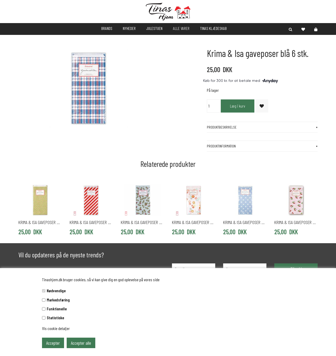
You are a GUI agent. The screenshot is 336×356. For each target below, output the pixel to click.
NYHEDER (129, 28)
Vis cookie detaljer (56, 328)
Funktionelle (57, 308)
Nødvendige (56, 290)
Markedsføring (58, 299)
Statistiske (55, 317)
